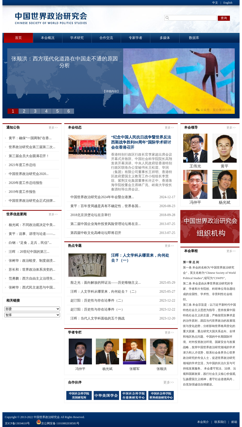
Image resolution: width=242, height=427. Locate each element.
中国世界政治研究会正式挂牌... (32, 201)
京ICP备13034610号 (17, 423)
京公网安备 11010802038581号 (58, 423)
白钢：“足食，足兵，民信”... (30, 243)
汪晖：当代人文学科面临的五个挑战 (97, 318)
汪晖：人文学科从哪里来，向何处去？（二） (104, 291)
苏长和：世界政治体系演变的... (32, 269)
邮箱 (234, 422)
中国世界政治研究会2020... (29, 174)
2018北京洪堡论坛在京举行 (90, 215)
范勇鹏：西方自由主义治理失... (32, 278)
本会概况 (47, 38)
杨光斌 (107, 369)
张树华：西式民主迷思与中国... (32, 287)
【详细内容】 (111, 91)
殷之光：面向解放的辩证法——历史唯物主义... (105, 282)
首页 (18, 38)
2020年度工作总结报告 (26, 183)
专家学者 (135, 38)
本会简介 (203, 422)
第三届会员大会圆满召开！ (29, 156)
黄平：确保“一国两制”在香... (30, 138)
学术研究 (77, 38)
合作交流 (106, 38)
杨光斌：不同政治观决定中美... (32, 225)
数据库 (194, 38)
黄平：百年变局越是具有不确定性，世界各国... (105, 206)
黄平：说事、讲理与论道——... (32, 234)
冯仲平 (80, 369)
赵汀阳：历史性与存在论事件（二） (97, 300)
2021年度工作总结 (22, 165)
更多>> (53, 127)
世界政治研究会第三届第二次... (32, 147)
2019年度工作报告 (22, 192)
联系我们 (220, 422)
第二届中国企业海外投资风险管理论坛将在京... (105, 224)
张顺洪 (162, 369)
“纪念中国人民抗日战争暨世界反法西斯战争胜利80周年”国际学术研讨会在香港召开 (141, 142)
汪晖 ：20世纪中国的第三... (29, 251)
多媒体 (165, 38)
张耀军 (134, 369)
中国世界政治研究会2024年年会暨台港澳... (102, 197)
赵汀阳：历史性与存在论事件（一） (97, 309)
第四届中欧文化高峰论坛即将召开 (95, 233)
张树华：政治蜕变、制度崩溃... (32, 260)
